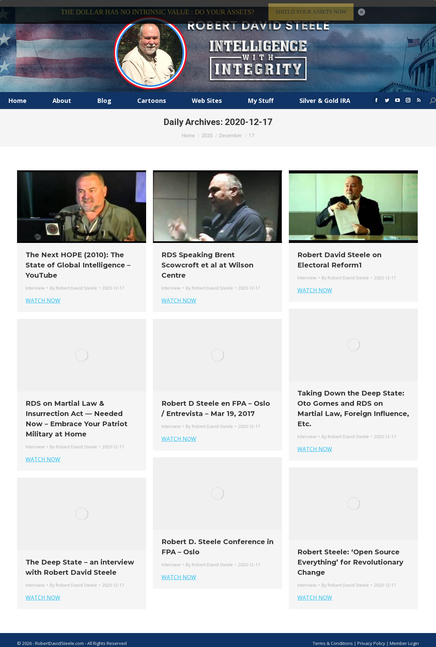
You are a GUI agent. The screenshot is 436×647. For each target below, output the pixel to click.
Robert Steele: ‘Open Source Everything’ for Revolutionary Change (350, 555)
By (73, 281)
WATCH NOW (43, 293)
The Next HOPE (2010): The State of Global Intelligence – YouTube (78, 258)
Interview (35, 281)
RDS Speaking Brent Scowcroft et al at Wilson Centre (207, 258)
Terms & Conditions (333, 636)
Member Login (404, 636)
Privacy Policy (371, 636)
